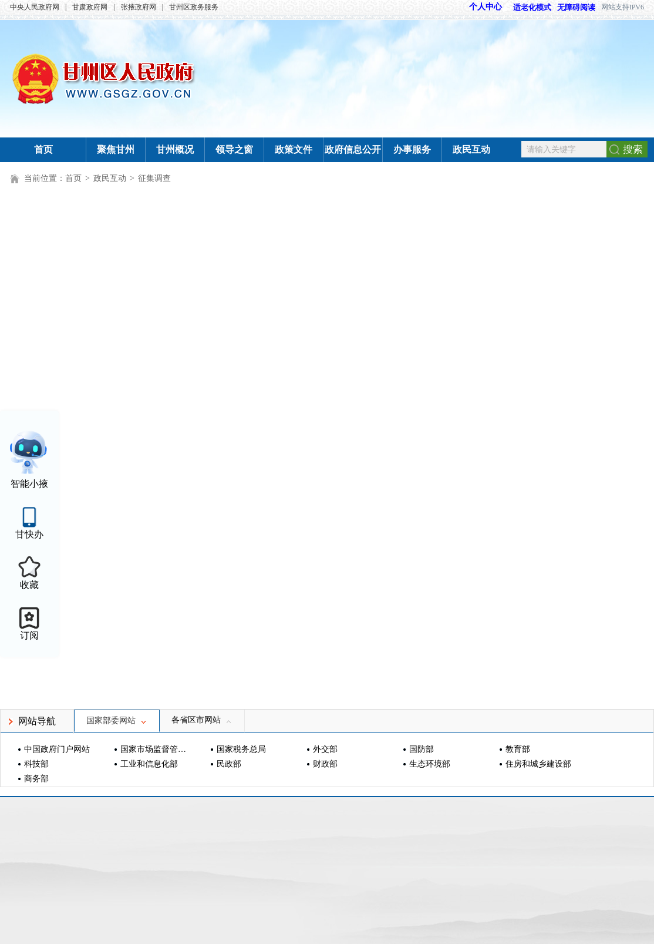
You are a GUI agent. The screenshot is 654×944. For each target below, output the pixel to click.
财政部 (325, 764)
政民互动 (471, 149)
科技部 (36, 764)
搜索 (633, 149)
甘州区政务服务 (193, 7)
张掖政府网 (138, 7)
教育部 (517, 749)
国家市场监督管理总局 (154, 749)
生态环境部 (429, 764)
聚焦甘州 (115, 149)
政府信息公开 (353, 149)
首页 (43, 149)
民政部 (229, 764)
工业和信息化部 (149, 764)
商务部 (36, 778)
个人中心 (485, 6)
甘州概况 (175, 149)
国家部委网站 (116, 720)
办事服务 (412, 149)
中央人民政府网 (34, 7)
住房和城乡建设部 (538, 764)
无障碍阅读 (576, 7)
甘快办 (29, 534)
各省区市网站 (201, 720)
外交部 (325, 749)
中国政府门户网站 (57, 749)
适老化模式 (526, 7)
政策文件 (293, 149)
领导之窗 (234, 149)
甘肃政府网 (89, 7)
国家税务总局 (241, 749)
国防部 (421, 749)
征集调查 (154, 178)
